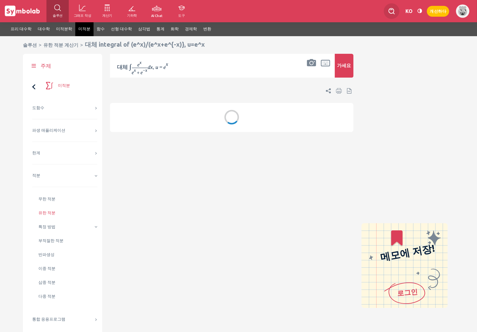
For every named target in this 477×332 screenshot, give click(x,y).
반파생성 (46, 254)
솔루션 (30, 45)
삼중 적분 (46, 282)
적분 (36, 175)
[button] (311, 70)
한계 (36, 153)
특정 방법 (46, 226)
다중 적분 (46, 296)
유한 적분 (46, 213)
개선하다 (438, 10)
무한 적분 (46, 199)
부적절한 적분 (50, 240)
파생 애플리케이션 (48, 130)
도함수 (38, 107)
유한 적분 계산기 (60, 45)
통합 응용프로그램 (48, 319)
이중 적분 (46, 268)
